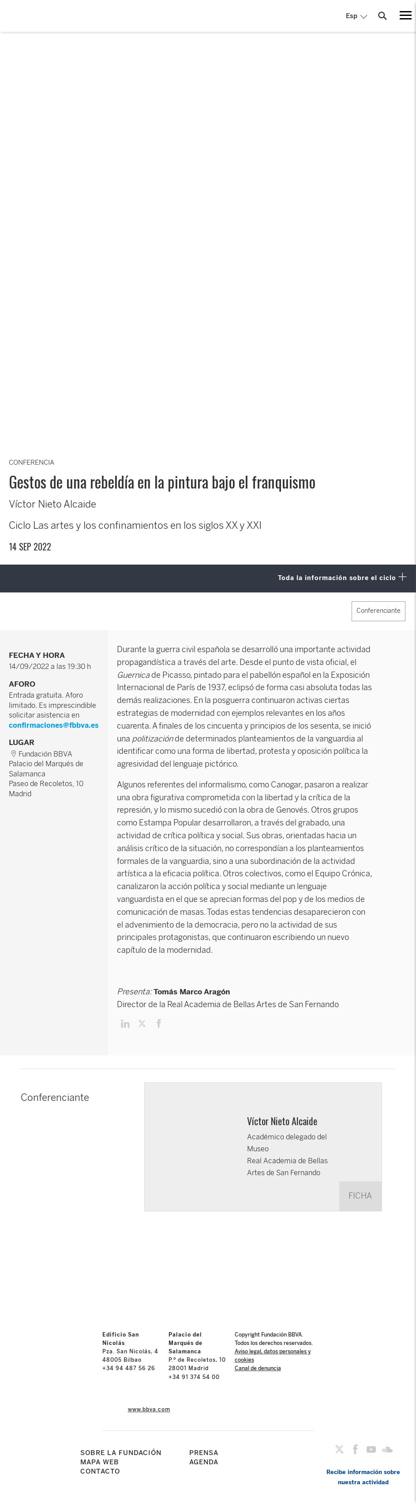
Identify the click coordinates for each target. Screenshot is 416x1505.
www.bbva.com (149, 1409)
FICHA (360, 1196)
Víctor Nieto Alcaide (282, 1121)
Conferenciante (378, 611)
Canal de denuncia (258, 1368)
